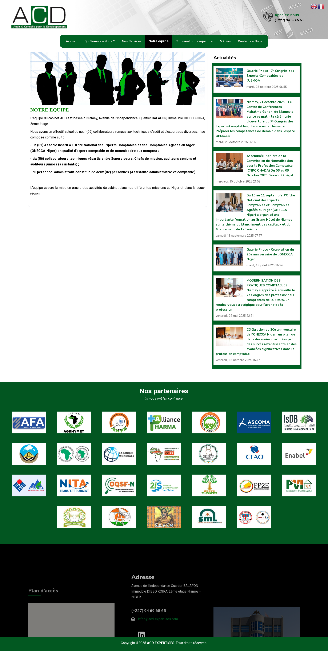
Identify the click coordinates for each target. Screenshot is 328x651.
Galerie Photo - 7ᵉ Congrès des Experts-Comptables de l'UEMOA (270, 76)
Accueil (71, 41)
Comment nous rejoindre (194, 41)
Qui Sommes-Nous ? (99, 41)
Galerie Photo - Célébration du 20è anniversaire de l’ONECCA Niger (270, 254)
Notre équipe (158, 41)
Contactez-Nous (250, 41)
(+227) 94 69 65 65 (289, 20)
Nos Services (131, 41)
